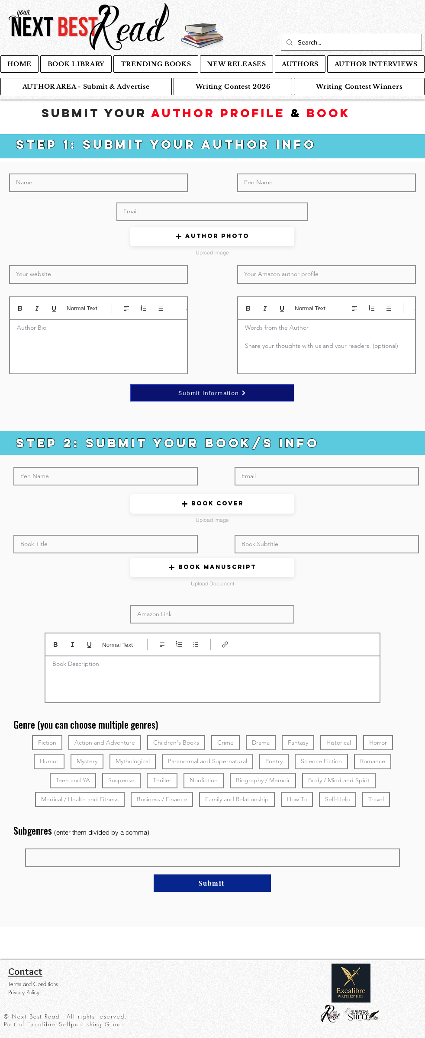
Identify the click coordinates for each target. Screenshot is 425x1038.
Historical (338, 742)
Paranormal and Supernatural (207, 761)
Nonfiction (203, 780)
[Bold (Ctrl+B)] (20, 308)
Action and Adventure (104, 742)
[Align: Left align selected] (126, 308)
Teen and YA (72, 780)
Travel (376, 799)
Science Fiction (321, 761)
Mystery (86, 761)
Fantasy (297, 742)
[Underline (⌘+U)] (54, 308)
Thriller (161, 780)
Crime (225, 742)
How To (297, 799)
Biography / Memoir (262, 780)
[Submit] (212, 883)
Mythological (132, 761)
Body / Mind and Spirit (339, 780)
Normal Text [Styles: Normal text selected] (82, 308)
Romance (372, 761)
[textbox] (98, 344)
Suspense (121, 780)
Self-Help (337, 799)
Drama (260, 742)
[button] (212, 236)
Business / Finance (161, 799)
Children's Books (176, 742)
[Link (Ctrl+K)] (225, 644)
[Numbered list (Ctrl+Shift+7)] (143, 308)
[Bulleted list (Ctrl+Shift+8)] (160, 308)
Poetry (274, 761)
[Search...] (350, 42)
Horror (378, 742)
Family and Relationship (237, 799)
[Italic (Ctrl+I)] (37, 308)
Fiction (47, 742)
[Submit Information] (212, 393)
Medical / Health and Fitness (80, 799)
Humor (48, 761)
